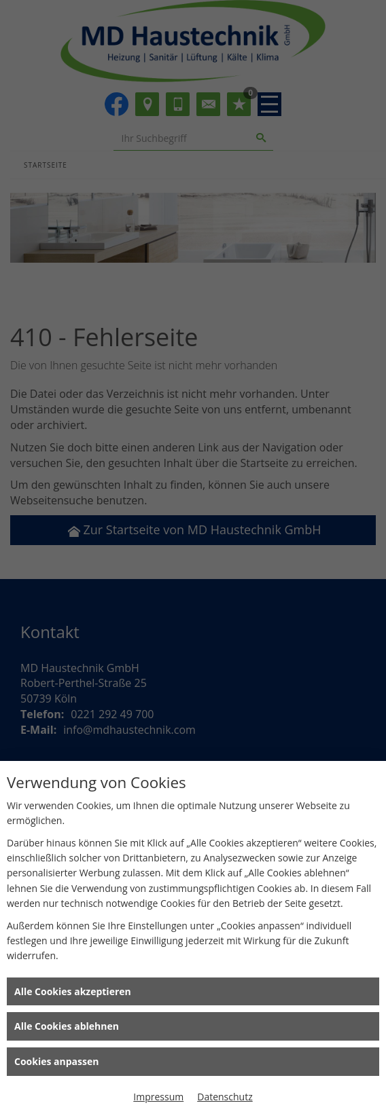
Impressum (158, 1096)
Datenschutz (224, 1096)
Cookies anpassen (56, 1061)
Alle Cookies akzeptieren (72, 991)
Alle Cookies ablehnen (66, 1026)
